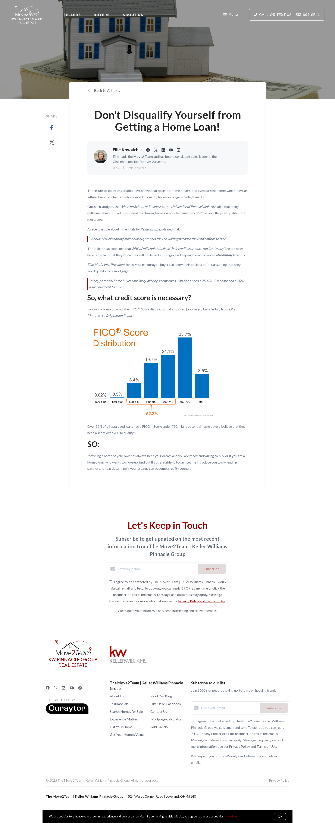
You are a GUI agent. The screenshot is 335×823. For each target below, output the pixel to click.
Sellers (72, 15)
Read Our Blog (161, 696)
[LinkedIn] (63, 687)
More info (231, 816)
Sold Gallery (159, 727)
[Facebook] (48, 687)
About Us (132, 15)
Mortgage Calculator (166, 719)
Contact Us (158, 711)
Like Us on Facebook (165, 704)
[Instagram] (80, 687)
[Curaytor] (67, 712)
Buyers (102, 15)
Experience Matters (124, 719)
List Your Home (121, 727)
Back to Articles (107, 90)
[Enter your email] (157, 569)
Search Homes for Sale (126, 711)
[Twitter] (55, 687)
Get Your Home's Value (127, 734)
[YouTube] (72, 687)
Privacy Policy (279, 780)
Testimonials (119, 704)
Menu (230, 15)
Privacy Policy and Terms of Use (201, 601)
